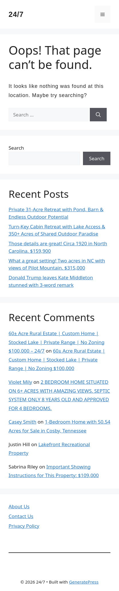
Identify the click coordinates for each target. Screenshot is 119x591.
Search (16, 148)
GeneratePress (83, 582)
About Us (19, 506)
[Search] (98, 115)
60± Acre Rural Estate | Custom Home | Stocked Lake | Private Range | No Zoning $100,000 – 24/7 (56, 342)
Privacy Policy (24, 526)
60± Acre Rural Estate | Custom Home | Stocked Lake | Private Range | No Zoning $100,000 (57, 359)
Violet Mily (20, 382)
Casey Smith (22, 421)
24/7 (16, 14)
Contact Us (21, 516)
